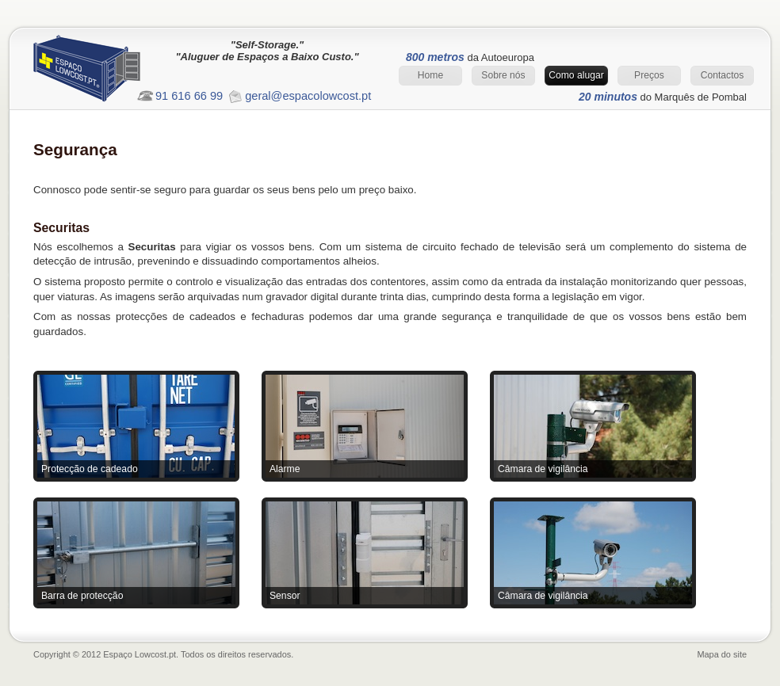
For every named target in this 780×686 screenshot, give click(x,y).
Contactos (722, 75)
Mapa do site (722, 654)
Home (430, 75)
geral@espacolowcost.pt (308, 96)
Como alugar (576, 75)
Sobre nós (503, 75)
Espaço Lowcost (100, 72)
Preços (649, 75)
